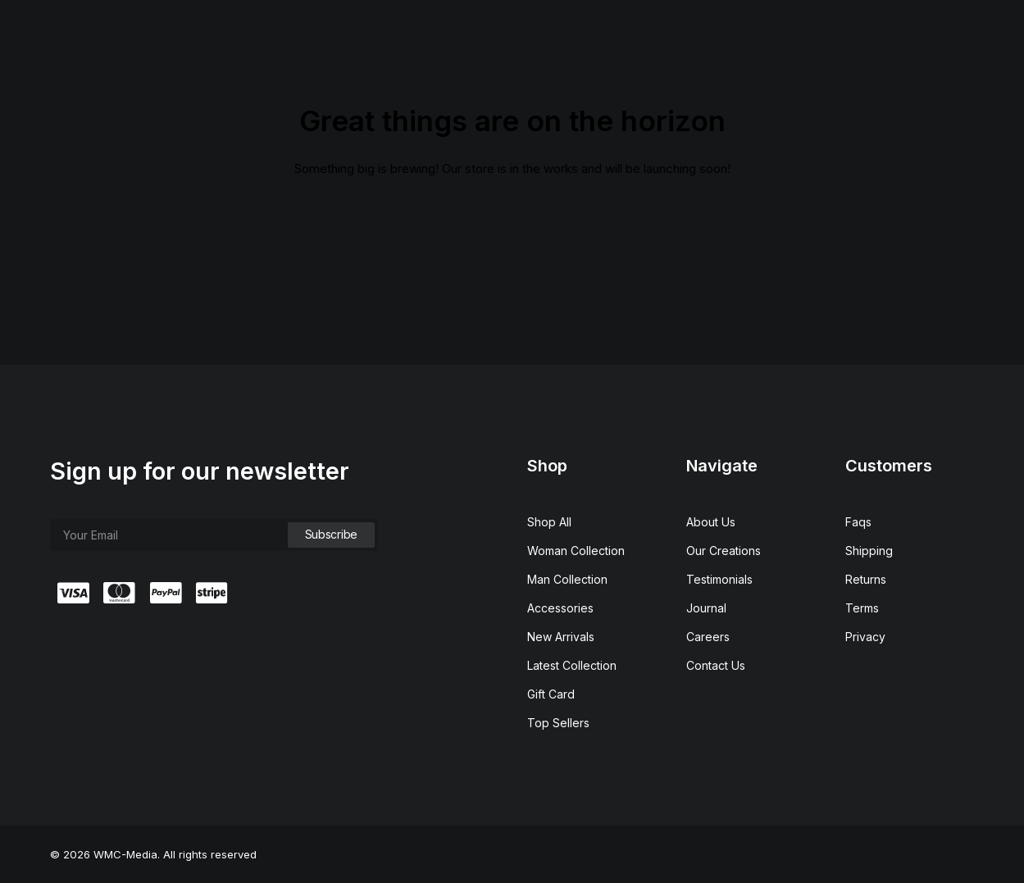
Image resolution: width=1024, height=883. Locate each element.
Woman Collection (576, 551)
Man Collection (567, 579)
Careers (708, 637)
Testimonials (719, 579)
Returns (865, 579)
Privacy (865, 637)
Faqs (858, 522)
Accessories (560, 608)
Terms (862, 608)
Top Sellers (558, 723)
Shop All (549, 522)
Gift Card (551, 694)
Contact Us (715, 665)
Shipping (869, 551)
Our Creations (723, 551)
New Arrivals (560, 637)
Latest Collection (572, 665)
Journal (706, 608)
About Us (710, 522)
